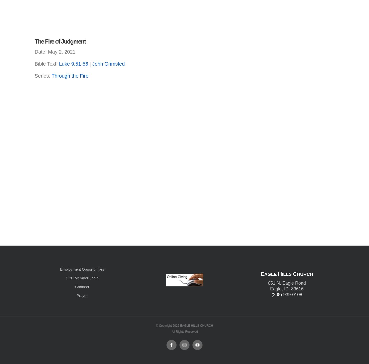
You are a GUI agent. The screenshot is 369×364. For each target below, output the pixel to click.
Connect (82, 287)
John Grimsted (108, 64)
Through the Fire (69, 76)
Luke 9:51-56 (73, 64)
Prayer (82, 295)
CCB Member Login (82, 278)
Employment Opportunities (82, 269)
